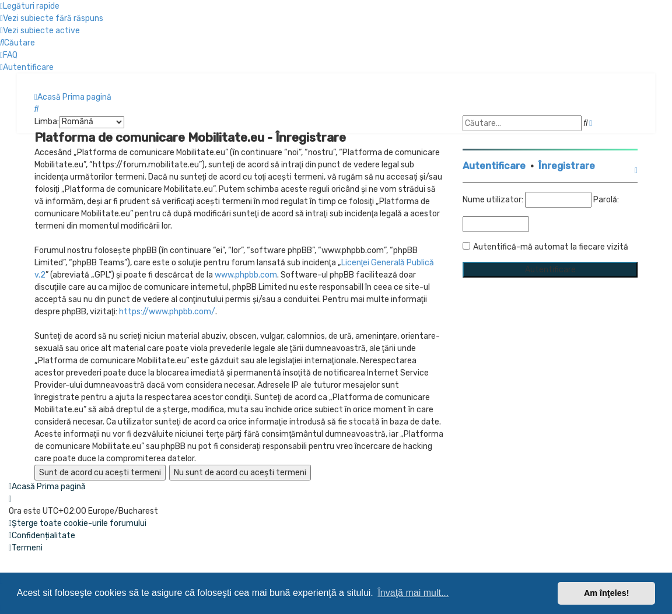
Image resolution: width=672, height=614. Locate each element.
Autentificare (494, 165)
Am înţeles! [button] (606, 593)
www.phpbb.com (246, 275)
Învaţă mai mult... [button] (413, 593)
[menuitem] (51, 18)
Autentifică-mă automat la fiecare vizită (550, 247)
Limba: (46, 122)
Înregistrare (566, 165)
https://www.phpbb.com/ (167, 312)
